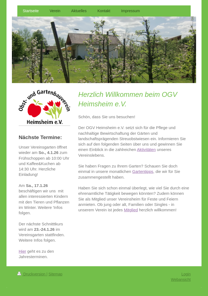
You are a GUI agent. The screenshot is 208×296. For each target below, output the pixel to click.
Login (186, 274)
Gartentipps (142, 171)
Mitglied (131, 210)
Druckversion (31, 274)
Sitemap (55, 274)
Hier (22, 251)
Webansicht (181, 279)
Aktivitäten (146, 149)
